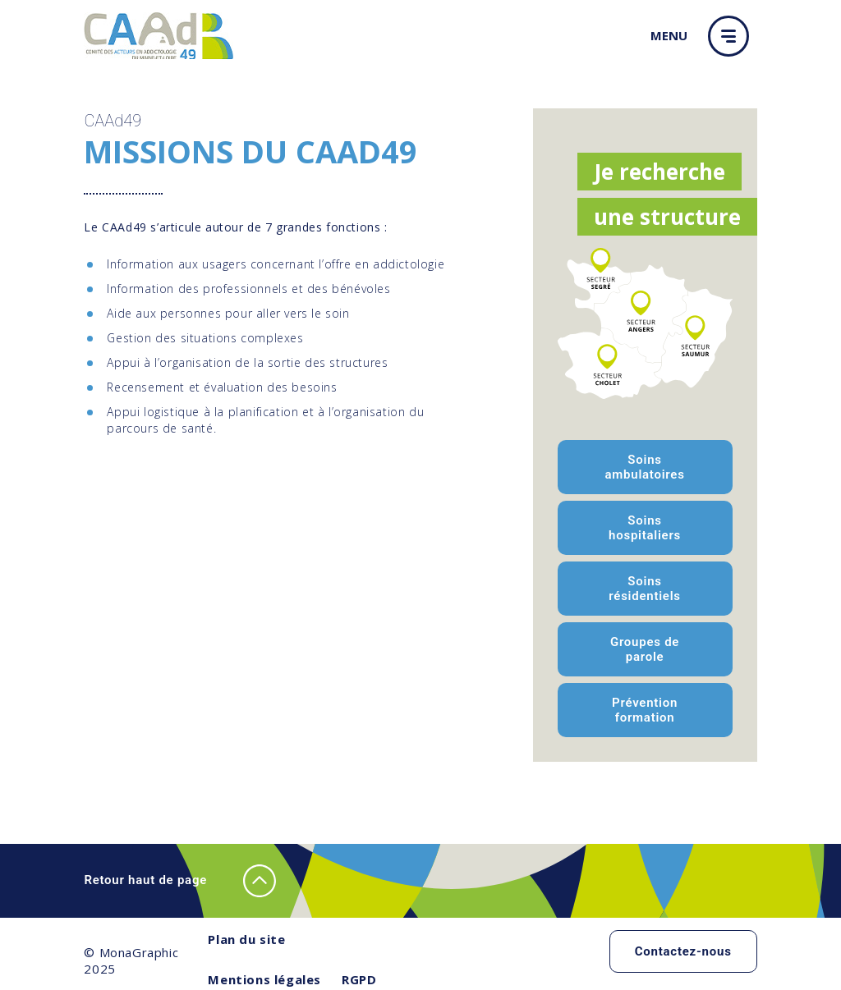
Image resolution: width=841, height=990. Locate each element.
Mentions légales (264, 979)
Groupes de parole (644, 649)
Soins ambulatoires (644, 467)
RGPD (359, 979)
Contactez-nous (683, 951)
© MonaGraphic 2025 (131, 960)
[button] (732, 36)
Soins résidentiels (644, 588)
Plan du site (246, 939)
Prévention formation (645, 710)
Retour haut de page (180, 880)
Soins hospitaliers (645, 528)
